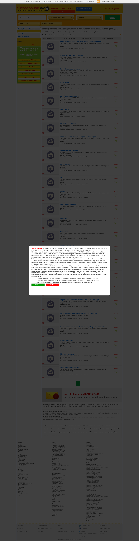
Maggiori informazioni (109, 1)
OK (98, 1)
